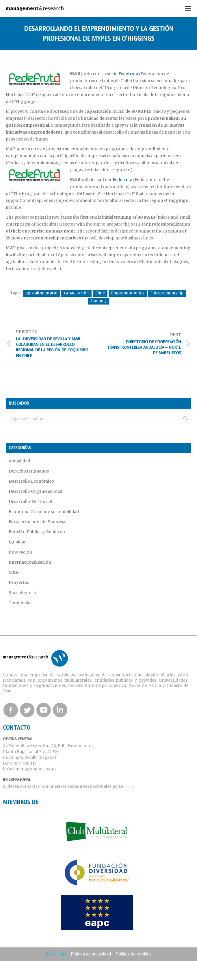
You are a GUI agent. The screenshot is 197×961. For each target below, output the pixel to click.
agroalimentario (41, 293)
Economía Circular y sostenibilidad (44, 511)
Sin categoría (22, 592)
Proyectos (19, 582)
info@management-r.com (29, 769)
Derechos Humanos (29, 471)
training (98, 301)
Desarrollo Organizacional (35, 491)
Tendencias (20, 602)
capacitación (76, 293)
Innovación (20, 552)
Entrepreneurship (167, 293)
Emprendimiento (127, 293)
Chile (100, 293)
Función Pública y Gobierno (37, 531)
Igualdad (18, 542)
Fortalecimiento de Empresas (38, 521)
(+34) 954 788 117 (19, 763)
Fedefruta (128, 73)
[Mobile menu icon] (188, 8)
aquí (128, 786)
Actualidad (19, 461)
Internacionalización (30, 562)
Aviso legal (56, 954)
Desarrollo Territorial (30, 501)
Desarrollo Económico (31, 481)
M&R (14, 572)
